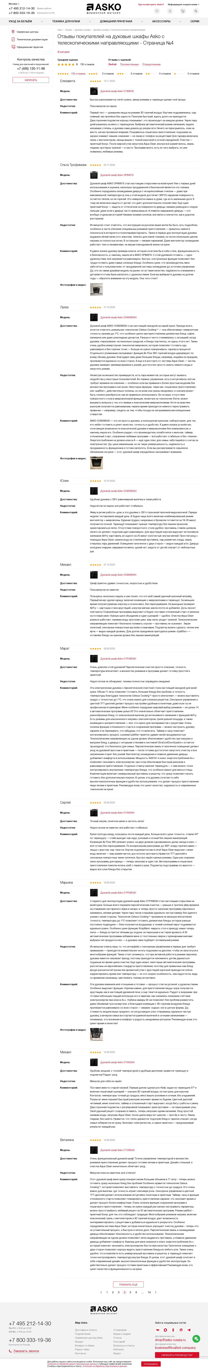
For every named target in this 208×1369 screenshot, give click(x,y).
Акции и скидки (121, 1334)
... (142, 1292)
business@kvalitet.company (175, 1347)
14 (149, 1292)
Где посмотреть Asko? (151, 4)
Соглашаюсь (151, 1364)
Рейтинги (118, 1349)
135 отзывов (78, 73)
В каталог (64, 52)
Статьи (117, 1337)
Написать (31, 80)
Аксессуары (161, 21)
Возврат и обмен (84, 1345)
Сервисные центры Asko (89, 1337)
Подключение (83, 1334)
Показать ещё (128, 1284)
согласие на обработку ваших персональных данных (72, 1364)
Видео (117, 1353)
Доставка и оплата (86, 1330)
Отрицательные (152, 64)
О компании (120, 1330)
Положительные (129, 64)
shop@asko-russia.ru (170, 1340)
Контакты (80, 1353)
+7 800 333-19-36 (22, 13)
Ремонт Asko (82, 1349)
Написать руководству (177, 1355)
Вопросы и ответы (124, 1345)
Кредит (79, 1341)
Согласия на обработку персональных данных (104, 1366)
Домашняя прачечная (116, 21)
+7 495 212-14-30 (22, 8)
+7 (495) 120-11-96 (31, 68)
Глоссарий (119, 1341)
